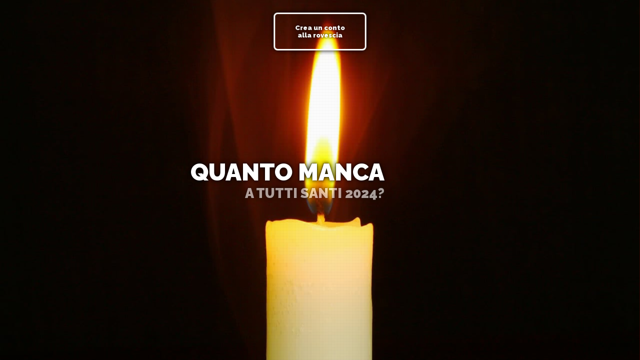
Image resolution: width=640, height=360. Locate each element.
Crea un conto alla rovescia (319, 31)
